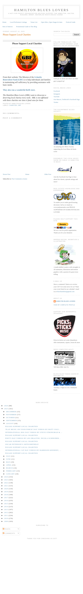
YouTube (56, 97)
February (11, 471)
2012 (6, 512)
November (11, 414)
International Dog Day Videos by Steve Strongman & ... (33, 432)
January (10, 474)
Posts (6, 529)
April (9, 465)
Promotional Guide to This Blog (26, 26)
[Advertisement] (42, 557)
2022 (6, 483)
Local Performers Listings (18, 22)
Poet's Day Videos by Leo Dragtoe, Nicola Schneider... (33, 438)
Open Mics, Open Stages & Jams (51, 22)
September (11, 420)
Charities (13, 105)
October (10, 417)
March (10, 468)
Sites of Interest (7, 26)
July (8, 456)
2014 (6, 506)
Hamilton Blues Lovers (41, 10)
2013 (6, 509)
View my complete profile (64, 305)
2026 (6, 406)
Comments (9, 533)
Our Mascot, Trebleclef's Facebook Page (67, 99)
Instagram (57, 94)
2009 (6, 521)
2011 (6, 515)
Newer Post (6, 174)
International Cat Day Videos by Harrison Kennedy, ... (33, 450)
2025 (6, 409)
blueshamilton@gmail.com (65, 291)
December (11, 412)
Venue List (33, 22)
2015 (6, 503)
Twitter (56, 102)
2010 (6, 518)
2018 (6, 494)
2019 (6, 492)
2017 (6, 497)
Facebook (57, 91)
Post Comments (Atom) (19, 179)
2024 (6, 477)
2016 (6, 500)
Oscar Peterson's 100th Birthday (22, 444)
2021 (6, 486)
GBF (19, 105)
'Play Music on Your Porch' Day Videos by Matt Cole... (32, 429)
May (8, 462)
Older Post (47, 174)
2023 (6, 480)
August (10, 423)
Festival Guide (70, 22)
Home (4, 22)
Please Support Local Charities (17, 34)
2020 (6, 489)
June (8, 459)
